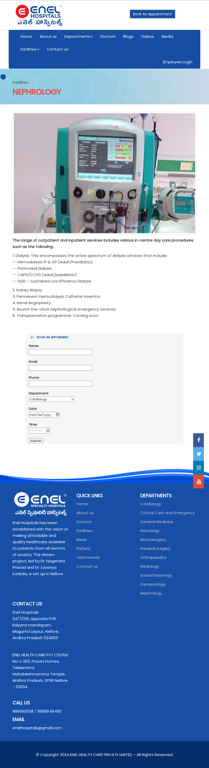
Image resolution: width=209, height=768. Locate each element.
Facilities (29, 49)
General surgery (155, 548)
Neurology (149, 530)
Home (26, 36)
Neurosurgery (153, 539)
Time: (53, 414)
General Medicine (156, 521)
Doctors (107, 36)
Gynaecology (153, 584)
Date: (53, 402)
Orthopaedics (153, 557)
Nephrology (151, 593)
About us (48, 36)
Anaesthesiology (156, 575)
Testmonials (88, 557)
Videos (147, 36)
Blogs (128, 36)
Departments (78, 36)
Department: (58, 391)
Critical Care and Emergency (167, 512)
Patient (83, 548)
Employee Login (177, 62)
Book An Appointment (152, 14)
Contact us (57, 49)
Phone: (54, 380)
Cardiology (150, 503)
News (81, 539)
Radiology (149, 566)
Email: (54, 369)
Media (167, 36)
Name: (54, 358)
